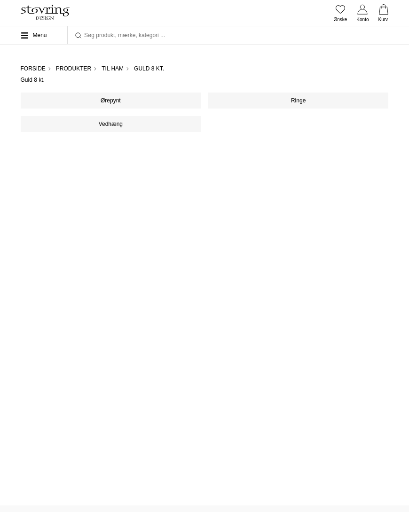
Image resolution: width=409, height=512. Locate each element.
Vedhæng (111, 124)
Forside (33, 68)
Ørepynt (111, 100)
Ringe (298, 100)
